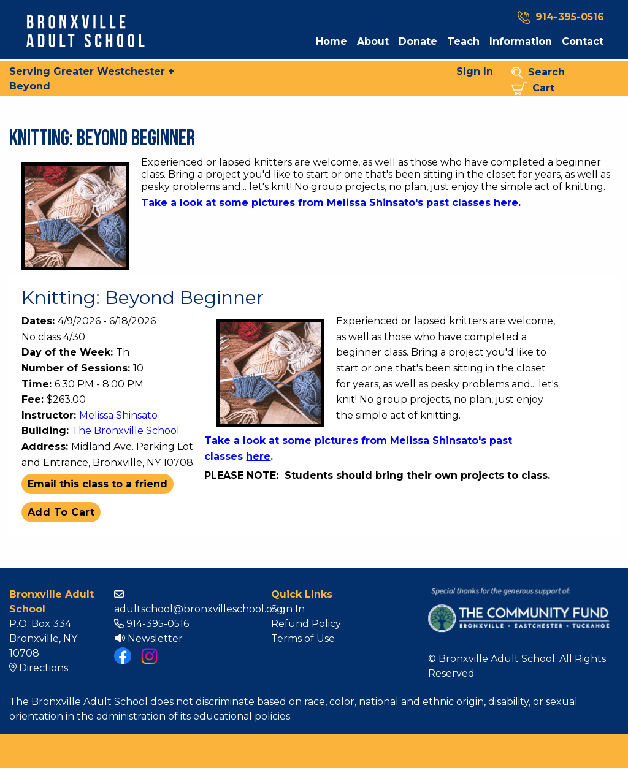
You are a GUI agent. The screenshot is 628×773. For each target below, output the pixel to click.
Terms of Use (303, 638)
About (373, 42)
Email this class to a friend (97, 484)
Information (520, 42)
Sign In (474, 71)
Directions (38, 668)
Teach (463, 42)
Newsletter (148, 638)
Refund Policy (306, 624)
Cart (532, 88)
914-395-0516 (151, 624)
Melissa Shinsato (118, 415)
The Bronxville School (126, 430)
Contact (582, 42)
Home (331, 42)
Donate (418, 42)
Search (538, 72)
